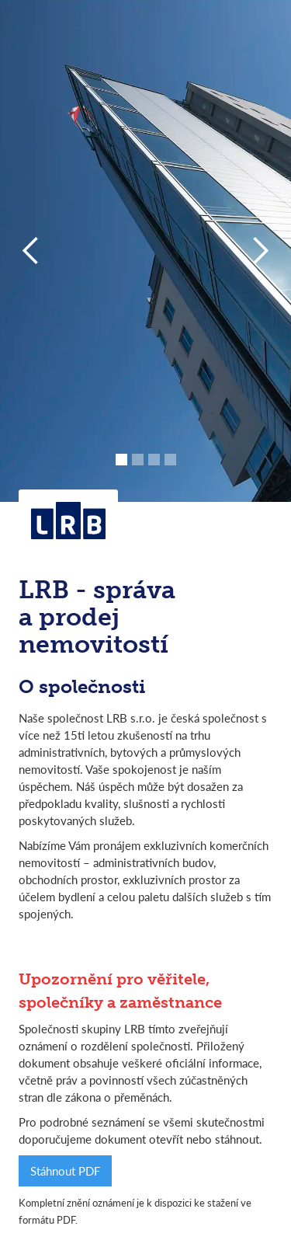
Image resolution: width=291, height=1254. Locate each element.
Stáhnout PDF (65, 1170)
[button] (31, 251)
